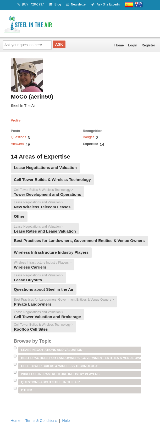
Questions (18, 137)
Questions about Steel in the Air (50, 382)
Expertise (90, 144)
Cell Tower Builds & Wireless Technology (59, 366)
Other (26, 390)
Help (66, 420)
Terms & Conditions (41, 420)
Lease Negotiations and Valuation (51, 350)
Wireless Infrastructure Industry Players (60, 374)
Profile (15, 120)
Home (119, 45)
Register (148, 45)
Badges (88, 137)
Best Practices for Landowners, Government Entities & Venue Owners (81, 358)
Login (132, 45)
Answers (17, 144)
